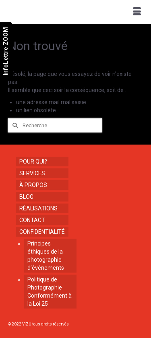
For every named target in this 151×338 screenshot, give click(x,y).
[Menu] (137, 12)
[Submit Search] (14, 125)
